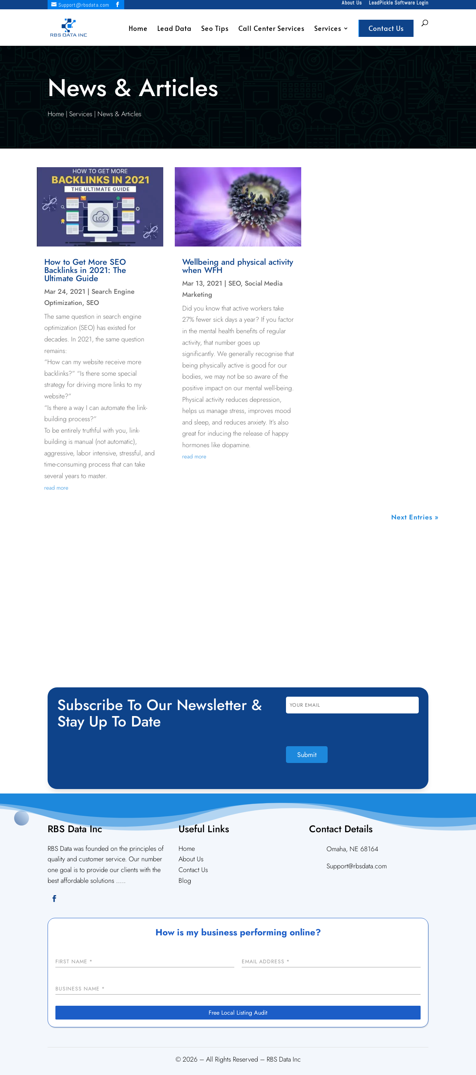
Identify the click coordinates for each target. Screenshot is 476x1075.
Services (327, 29)
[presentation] (342, 731)
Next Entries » (415, 517)
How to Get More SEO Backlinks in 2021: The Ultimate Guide (85, 270)
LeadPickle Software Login (398, 3)
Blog (184, 880)
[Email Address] (331, 962)
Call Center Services (271, 29)
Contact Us (386, 28)
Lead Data (174, 29)
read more (56, 488)
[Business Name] (238, 989)
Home (138, 29)
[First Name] (144, 962)
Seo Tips (215, 29)
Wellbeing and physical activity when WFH (237, 266)
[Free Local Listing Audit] (238, 1013)
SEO (92, 303)
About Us (352, 3)
